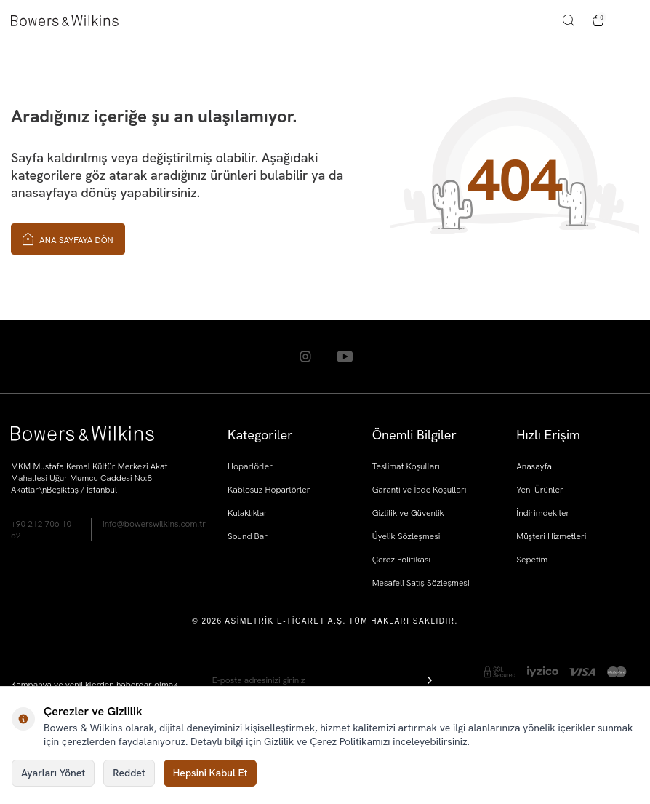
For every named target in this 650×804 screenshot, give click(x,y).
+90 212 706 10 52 (41, 529)
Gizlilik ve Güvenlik (408, 513)
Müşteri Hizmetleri (551, 536)
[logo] (65, 20)
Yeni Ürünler (539, 489)
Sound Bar (248, 536)
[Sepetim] (598, 20)
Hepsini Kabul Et (210, 772)
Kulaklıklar (248, 513)
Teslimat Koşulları (406, 466)
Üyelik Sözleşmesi (406, 536)
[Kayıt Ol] (429, 680)
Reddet (129, 772)
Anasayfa (534, 466)
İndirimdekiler (542, 513)
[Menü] (632, 20)
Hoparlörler (250, 466)
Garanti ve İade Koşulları (419, 489)
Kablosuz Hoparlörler (269, 489)
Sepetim (531, 559)
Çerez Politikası (401, 559)
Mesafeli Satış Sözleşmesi (421, 583)
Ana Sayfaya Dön (68, 238)
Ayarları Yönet (53, 772)
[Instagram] (305, 356)
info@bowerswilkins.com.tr (154, 524)
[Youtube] (345, 356)
